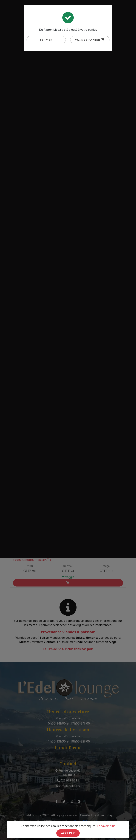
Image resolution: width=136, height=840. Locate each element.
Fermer (46, 40)
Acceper (68, 833)
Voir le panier (90, 40)
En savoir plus (106, 826)
